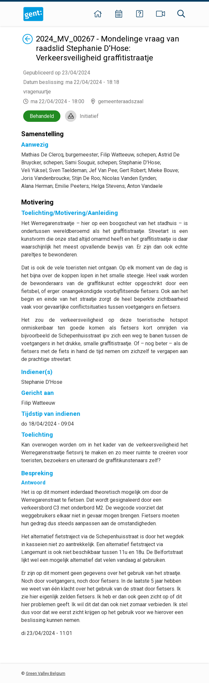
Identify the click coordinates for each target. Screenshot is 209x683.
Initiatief (89, 116)
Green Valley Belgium (45, 673)
